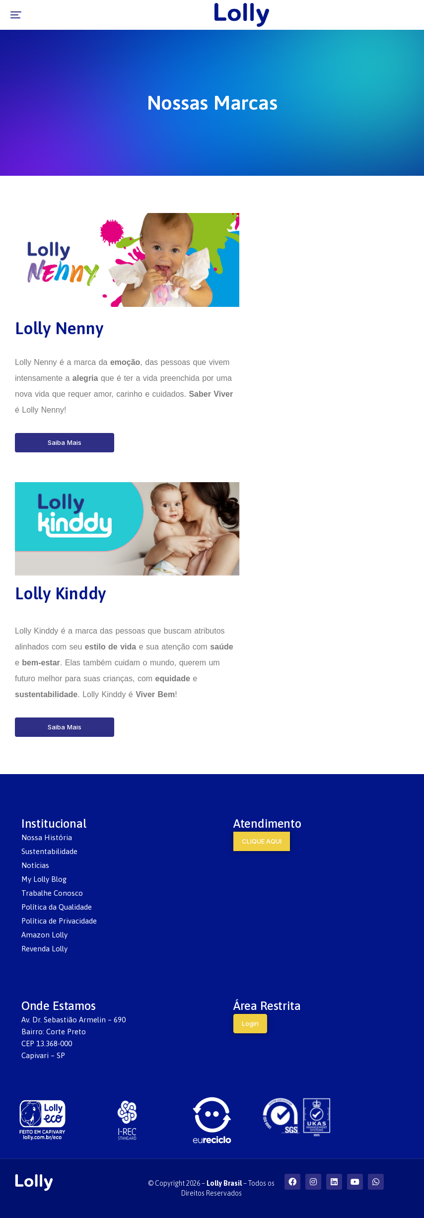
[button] (16, 14)
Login (250, 1023)
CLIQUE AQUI (262, 841)
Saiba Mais (64, 442)
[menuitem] (106, 838)
